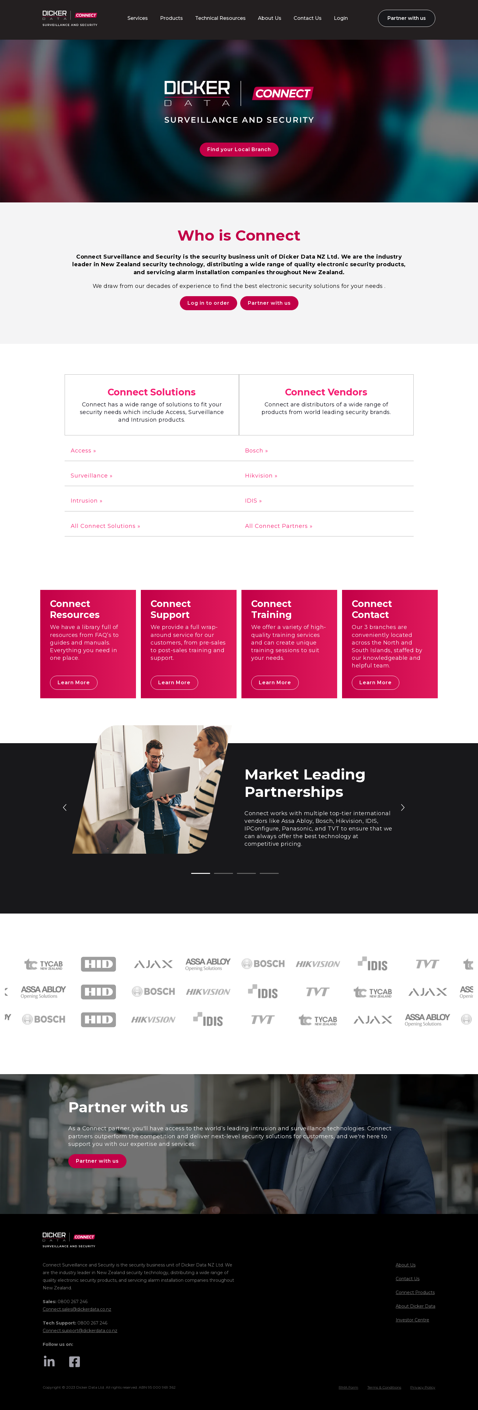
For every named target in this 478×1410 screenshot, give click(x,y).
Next (402, 807)
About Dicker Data (415, 1306)
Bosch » (256, 450)
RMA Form (348, 1387)
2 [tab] (217, 874)
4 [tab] (263, 874)
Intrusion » (87, 500)
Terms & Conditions (384, 1387)
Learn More (74, 682)
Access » (83, 450)
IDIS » (253, 500)
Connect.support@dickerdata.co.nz (80, 1330)
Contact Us (407, 1278)
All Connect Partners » (279, 526)
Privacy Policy (422, 1387)
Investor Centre (412, 1320)
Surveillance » (92, 475)
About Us (406, 1265)
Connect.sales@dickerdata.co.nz (77, 1309)
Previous (65, 807)
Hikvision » (261, 475)
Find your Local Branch (239, 149)
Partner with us (269, 303)
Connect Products (415, 1292)
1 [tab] (194, 874)
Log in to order (208, 303)
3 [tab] (240, 874)
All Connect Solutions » (106, 526)
